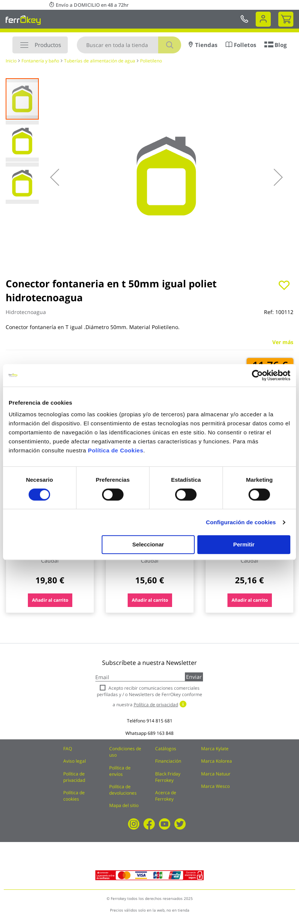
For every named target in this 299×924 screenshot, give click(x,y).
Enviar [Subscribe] (194, 676)
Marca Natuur (215, 774)
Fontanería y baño (40, 61)
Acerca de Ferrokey (165, 795)
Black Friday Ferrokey (167, 777)
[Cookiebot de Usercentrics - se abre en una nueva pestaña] (257, 375)
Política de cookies (74, 795)
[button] (55, 177)
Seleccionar (148, 544)
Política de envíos (120, 771)
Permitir (244, 544)
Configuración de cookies (241, 522)
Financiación (168, 761)
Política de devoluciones (123, 789)
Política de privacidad (74, 777)
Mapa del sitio (124, 805)
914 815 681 (159, 721)
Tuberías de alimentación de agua (99, 61)
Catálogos (165, 748)
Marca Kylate (215, 748)
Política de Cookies (115, 450)
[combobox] (129, 44)
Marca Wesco (215, 786)
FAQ (67, 748)
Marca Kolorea (216, 761)
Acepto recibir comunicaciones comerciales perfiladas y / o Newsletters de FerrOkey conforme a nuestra (149, 696)
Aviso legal (74, 761)
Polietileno (151, 61)
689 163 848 (161, 733)
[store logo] (23, 20)
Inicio (11, 61)
